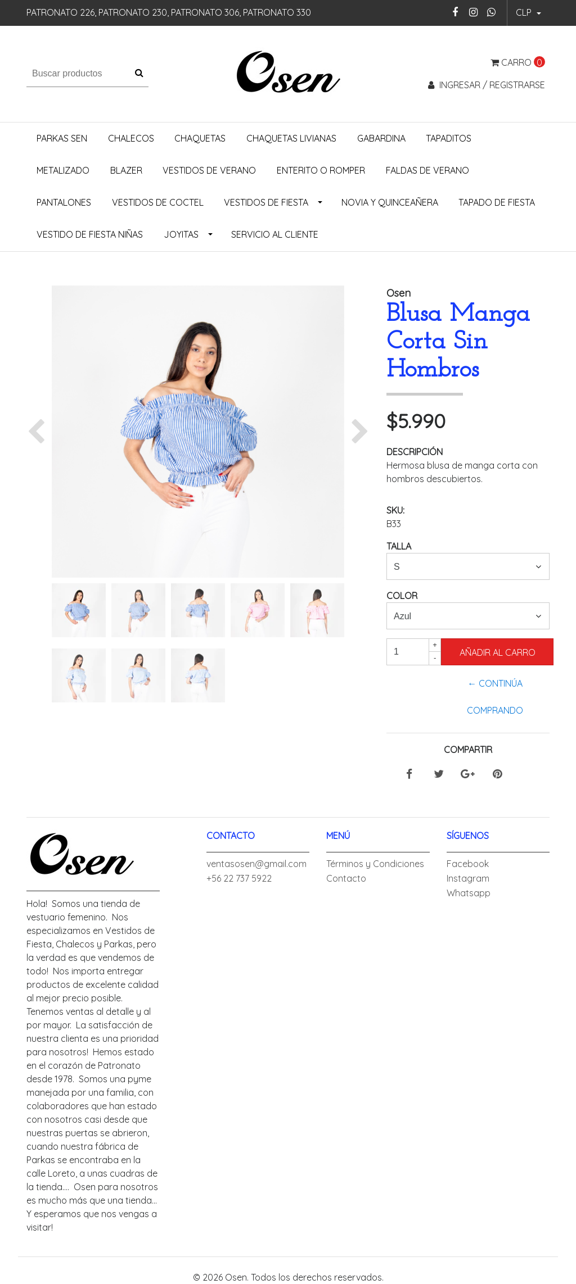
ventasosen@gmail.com (256, 863)
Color (401, 595)
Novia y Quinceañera (389, 202)
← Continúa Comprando (495, 697)
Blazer (126, 170)
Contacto (346, 878)
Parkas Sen (62, 138)
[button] (528, 13)
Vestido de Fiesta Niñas (90, 234)
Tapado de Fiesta (496, 202)
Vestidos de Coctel (158, 202)
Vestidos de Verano (209, 170)
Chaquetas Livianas (291, 138)
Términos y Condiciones (375, 863)
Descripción (414, 451)
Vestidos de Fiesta (266, 202)
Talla (398, 546)
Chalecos (131, 138)
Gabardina (381, 138)
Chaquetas (200, 138)
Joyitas (181, 234)
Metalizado (63, 170)
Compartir (468, 749)
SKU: (395, 510)
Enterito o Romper (321, 170)
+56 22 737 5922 (239, 878)
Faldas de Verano (427, 170)
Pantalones (64, 202)
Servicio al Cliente (274, 234)
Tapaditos (448, 138)
